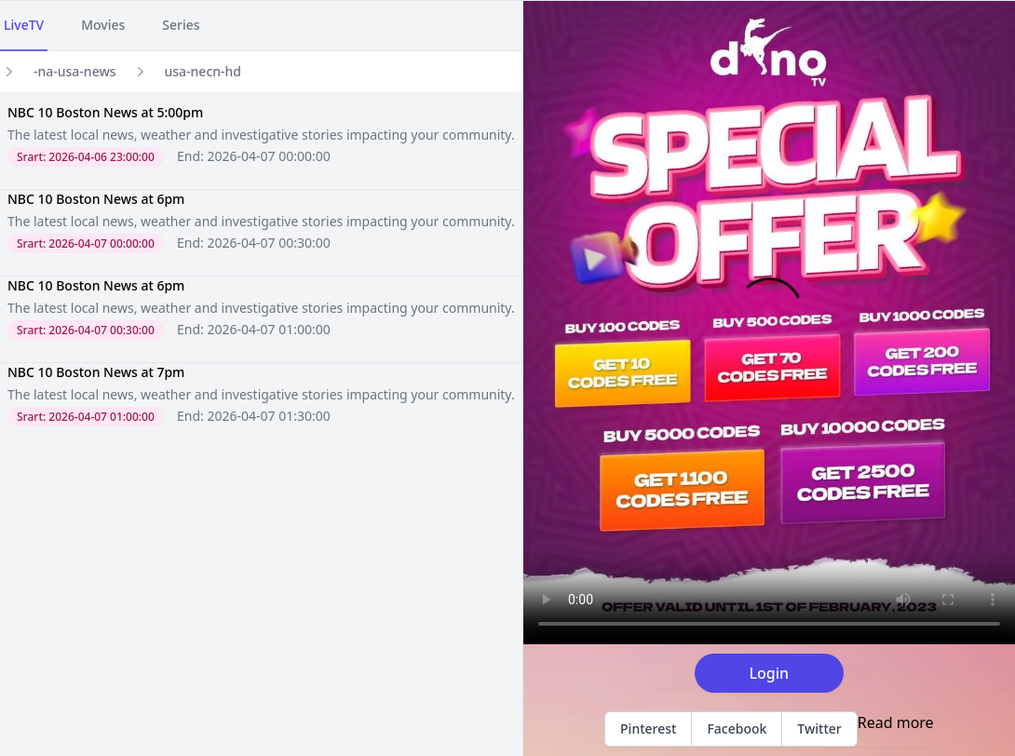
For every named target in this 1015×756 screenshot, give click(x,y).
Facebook (736, 728)
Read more (896, 722)
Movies (103, 25)
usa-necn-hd (203, 71)
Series (180, 25)
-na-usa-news (75, 71)
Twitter (819, 728)
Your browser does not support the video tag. (769, 322)
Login (770, 673)
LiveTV (24, 25)
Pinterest (648, 728)
